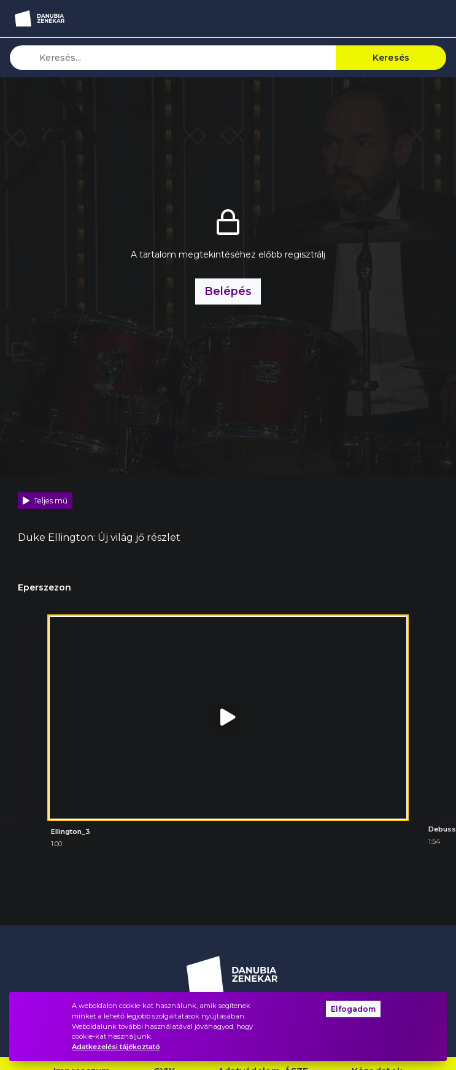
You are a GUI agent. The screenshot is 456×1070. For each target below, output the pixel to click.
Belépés (228, 291)
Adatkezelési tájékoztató (116, 1046)
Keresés (391, 57)
